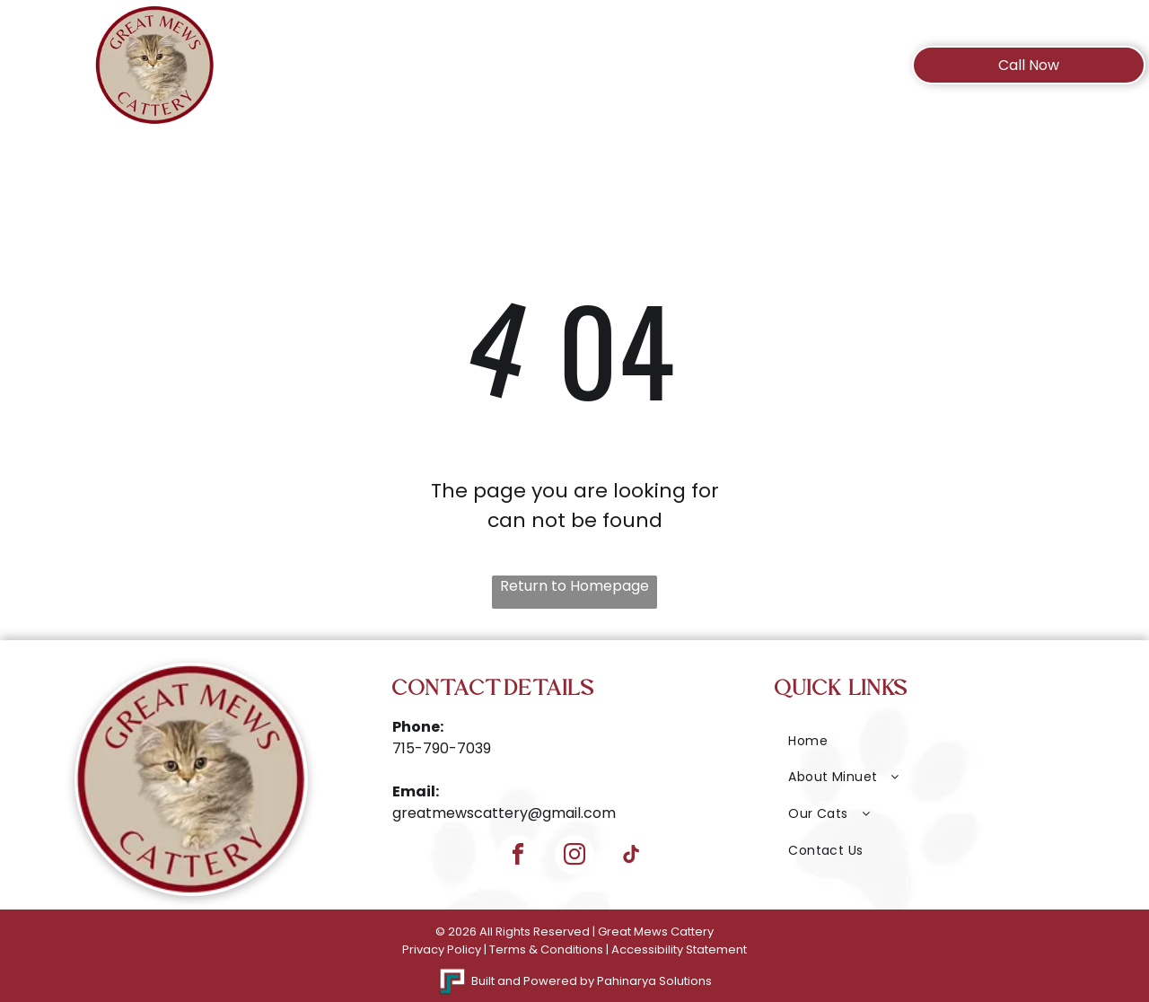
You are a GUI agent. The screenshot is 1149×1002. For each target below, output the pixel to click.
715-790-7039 (441, 748)
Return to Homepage (574, 586)
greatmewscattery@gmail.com (504, 813)
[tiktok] (631, 857)
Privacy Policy (441, 949)
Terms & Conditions (546, 949)
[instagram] (574, 857)
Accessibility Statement (679, 949)
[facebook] (518, 857)
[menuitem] (351, 74)
